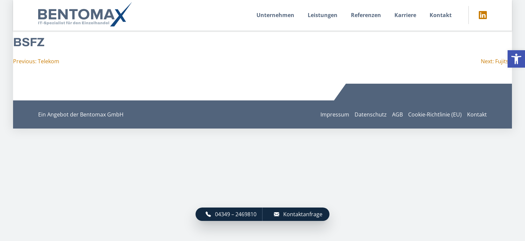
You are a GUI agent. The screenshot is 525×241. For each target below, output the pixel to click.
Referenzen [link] (366, 15)
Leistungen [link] (323, 15)
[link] (516, 59)
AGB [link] (397, 114)
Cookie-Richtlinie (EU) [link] (435, 114)
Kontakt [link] (441, 15)
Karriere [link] (405, 15)
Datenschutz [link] (371, 114)
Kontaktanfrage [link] (298, 214)
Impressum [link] (334, 114)
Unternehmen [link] (275, 15)
